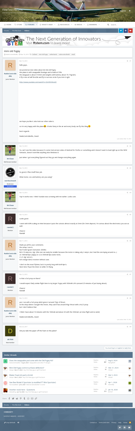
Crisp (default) (9, 422)
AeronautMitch (13, 385)
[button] (36, 24)
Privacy (114, 422)
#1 (130, 61)
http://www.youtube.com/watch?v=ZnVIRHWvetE (38, 82)
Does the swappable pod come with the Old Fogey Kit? (31, 360)
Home (8, 24)
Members (93, 24)
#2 (130, 146)
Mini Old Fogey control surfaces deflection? (26, 368)
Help (119, 422)
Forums (31, 24)
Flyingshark (111, 363)
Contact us (93, 422)
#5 (130, 215)
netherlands (53, 54)
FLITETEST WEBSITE (10, 416)
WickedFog (12, 392)
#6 (130, 241)
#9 (130, 327)
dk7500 (10, 339)
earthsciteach (10, 181)
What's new (47, 24)
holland (34, 54)
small (73, 54)
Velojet (11, 370)
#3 (130, 168)
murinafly (111, 384)
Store (19, 24)
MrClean (10, 159)
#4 (130, 192)
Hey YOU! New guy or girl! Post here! (34, 370)
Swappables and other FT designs (40, 363)
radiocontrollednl (64, 54)
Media (79, 24)
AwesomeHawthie (14, 363)
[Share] (127, 61)
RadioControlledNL (12, 54)
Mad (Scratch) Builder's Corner (35, 385)
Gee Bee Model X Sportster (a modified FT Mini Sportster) (32, 382)
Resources (64, 24)
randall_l (10, 227)
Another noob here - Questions (22, 390)
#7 (130, 274)
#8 (130, 298)
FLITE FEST (21, 416)
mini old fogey (43, 54)
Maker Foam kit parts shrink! (21, 375)
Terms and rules (104, 422)
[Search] (122, 24)
